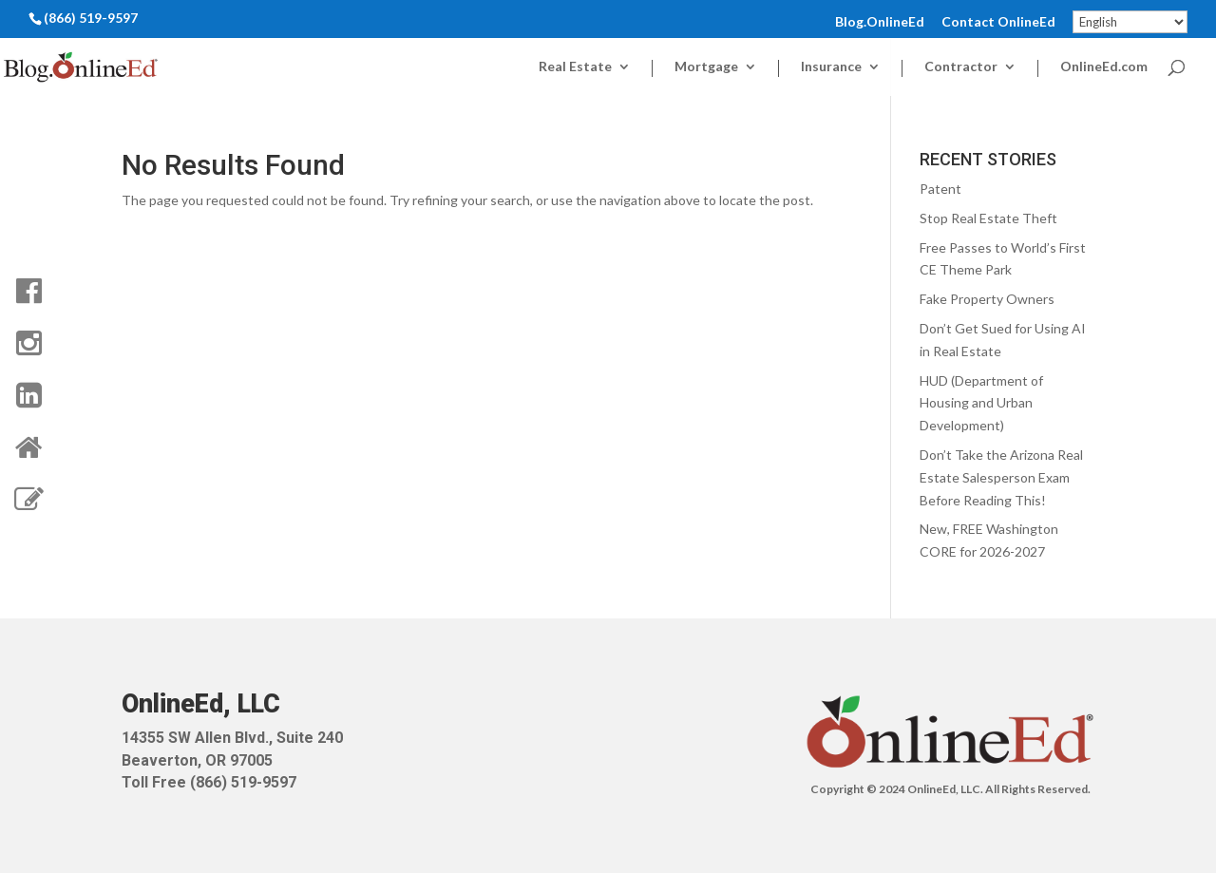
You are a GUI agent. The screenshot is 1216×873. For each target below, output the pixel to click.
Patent (940, 188)
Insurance (831, 67)
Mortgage (706, 67)
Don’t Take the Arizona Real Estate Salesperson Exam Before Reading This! (1001, 477)
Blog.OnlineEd (879, 22)
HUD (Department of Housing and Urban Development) (981, 403)
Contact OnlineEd (998, 22)
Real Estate (575, 67)
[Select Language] (1130, 21)
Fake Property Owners (987, 299)
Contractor (961, 67)
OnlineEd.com (1104, 67)
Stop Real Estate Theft (988, 218)
